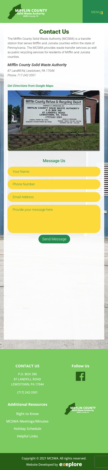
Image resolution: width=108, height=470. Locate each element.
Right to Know (27, 414)
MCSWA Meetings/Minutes (27, 421)
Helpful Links (27, 436)
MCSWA (52, 458)
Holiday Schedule (27, 428)
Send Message (54, 239)
